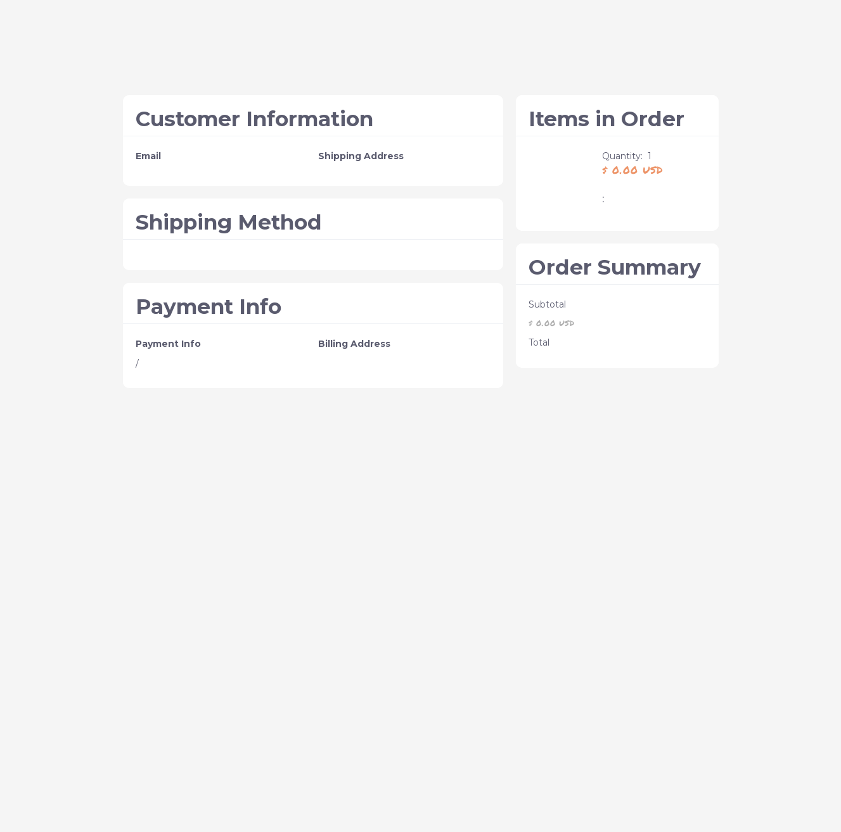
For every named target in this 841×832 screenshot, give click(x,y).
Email (148, 156)
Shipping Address (361, 156)
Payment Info (168, 343)
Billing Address (354, 343)
